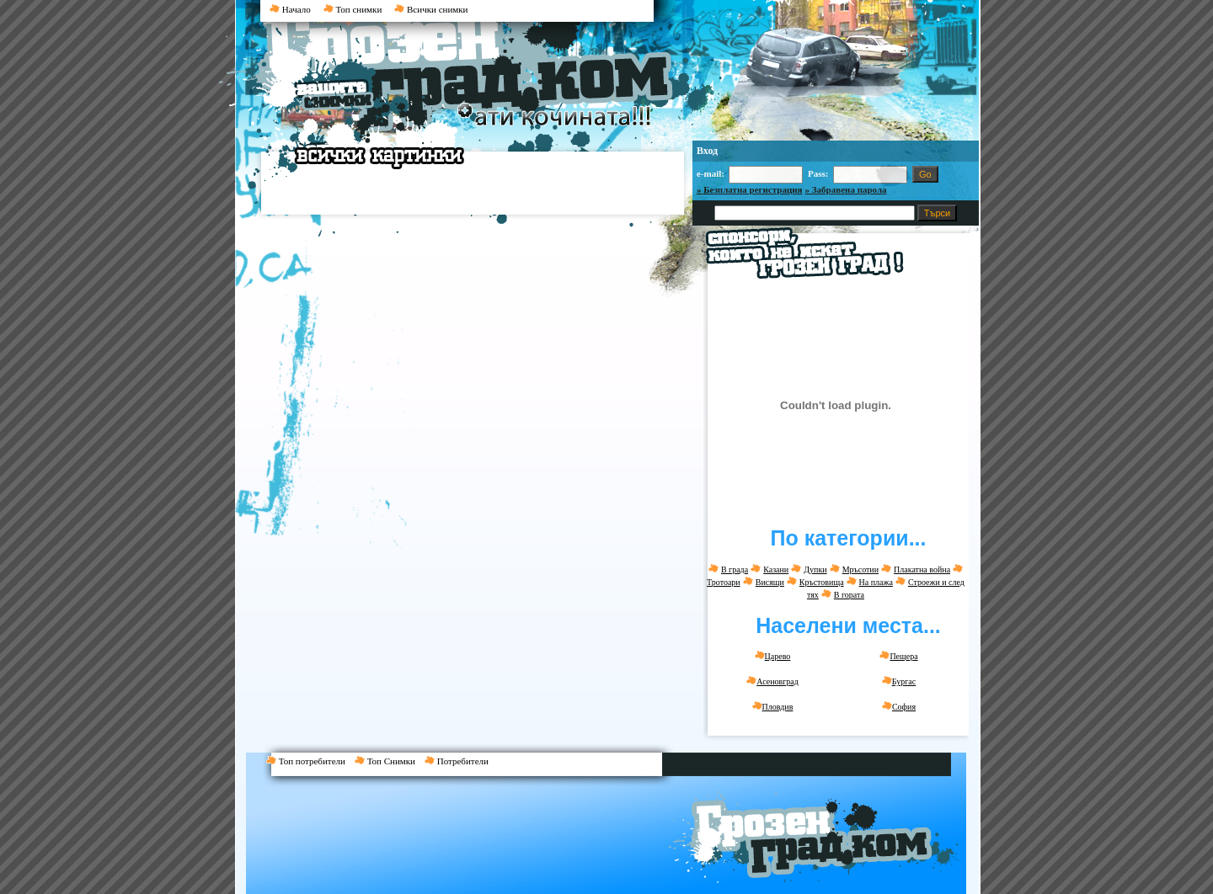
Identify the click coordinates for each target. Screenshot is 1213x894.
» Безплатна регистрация (750, 189)
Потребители (460, 761)
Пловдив (773, 706)
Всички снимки (431, 9)
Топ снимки (352, 9)
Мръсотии (860, 569)
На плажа (876, 582)
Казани (775, 569)
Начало (290, 9)
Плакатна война (922, 569)
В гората (849, 594)
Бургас (899, 681)
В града (734, 569)
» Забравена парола (846, 189)
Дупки (815, 569)
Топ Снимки (390, 761)
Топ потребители (310, 761)
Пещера (898, 656)
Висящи (770, 582)
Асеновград (772, 681)
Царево (773, 656)
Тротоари (723, 582)
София (899, 706)
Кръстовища (821, 582)
